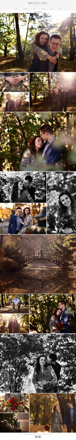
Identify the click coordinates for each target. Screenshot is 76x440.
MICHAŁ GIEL (38, 3)
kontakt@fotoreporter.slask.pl (47, 434)
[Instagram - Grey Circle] (39, 436)
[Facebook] (36, 436)
